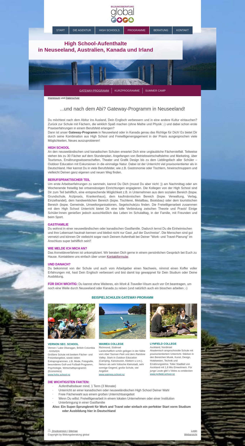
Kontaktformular (117, 256)
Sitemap (73, 431)
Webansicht (190, 434)
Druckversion (57, 431)
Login (194, 430)
